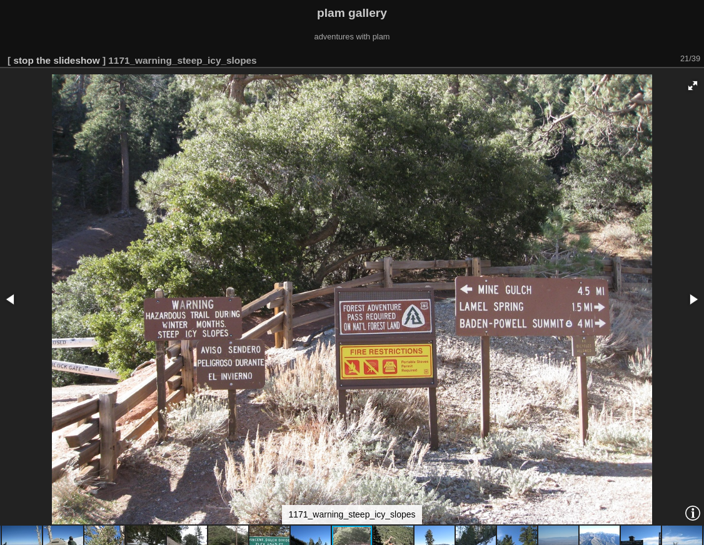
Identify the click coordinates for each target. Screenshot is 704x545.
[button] (693, 86)
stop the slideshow (56, 60)
